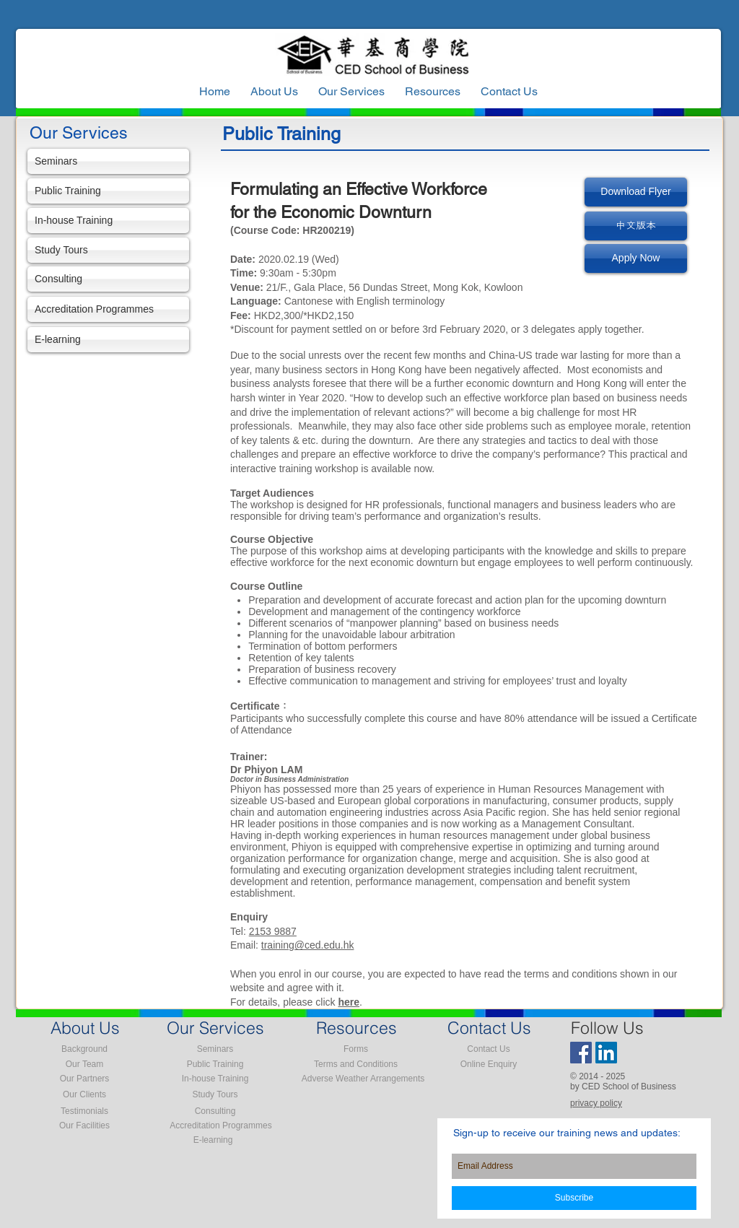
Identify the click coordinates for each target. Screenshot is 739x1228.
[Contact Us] (488, 1049)
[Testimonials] (84, 1111)
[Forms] (356, 1049)
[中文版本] (636, 226)
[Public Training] (108, 191)
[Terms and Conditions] (356, 1064)
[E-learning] (108, 339)
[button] (433, 91)
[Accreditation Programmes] (108, 309)
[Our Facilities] (84, 1125)
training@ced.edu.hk (307, 945)
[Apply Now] (636, 258)
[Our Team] (84, 1064)
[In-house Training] (108, 220)
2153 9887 (273, 931)
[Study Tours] (108, 250)
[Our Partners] (84, 1078)
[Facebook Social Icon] (581, 1052)
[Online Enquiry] (488, 1064)
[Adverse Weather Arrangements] (363, 1078)
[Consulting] (108, 279)
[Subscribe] (574, 1198)
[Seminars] (108, 161)
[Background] (84, 1049)
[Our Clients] (84, 1094)
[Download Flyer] (636, 192)
